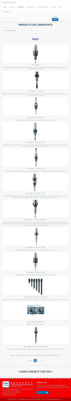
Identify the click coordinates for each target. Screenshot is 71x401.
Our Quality (30, 7)
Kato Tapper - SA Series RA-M (35, 272)
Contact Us (7, 12)
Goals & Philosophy (43, 7)
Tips (60, 7)
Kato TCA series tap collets (35, 322)
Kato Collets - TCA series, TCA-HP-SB (35, 297)
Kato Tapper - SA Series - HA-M (35, 247)
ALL (36, 34)
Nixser (62, 399)
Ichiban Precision (9, 2)
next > (43, 360)
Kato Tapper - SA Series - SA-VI (35, 142)
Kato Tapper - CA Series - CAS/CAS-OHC (35, 346)
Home (5, 7)
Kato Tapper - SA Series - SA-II (35, 168)
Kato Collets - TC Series (35, 91)
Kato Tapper (35, 65)
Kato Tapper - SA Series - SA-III (35, 193)
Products (21, 7)
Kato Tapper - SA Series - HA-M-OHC (35, 219)
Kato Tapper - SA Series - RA (35, 117)
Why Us (54, 7)
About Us (12, 7)
